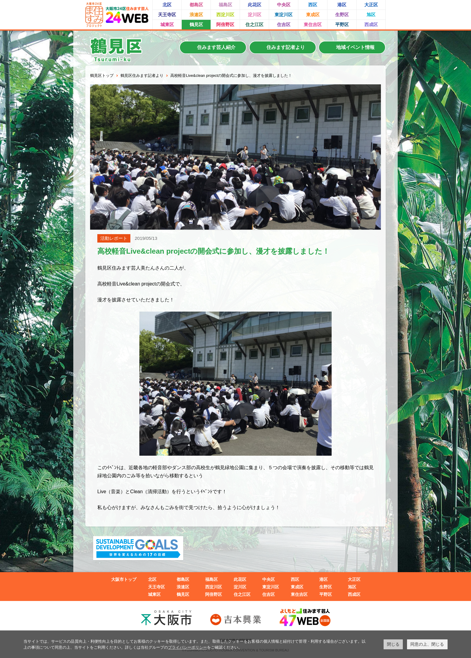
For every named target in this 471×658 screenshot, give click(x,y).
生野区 (342, 14)
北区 (167, 4)
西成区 (371, 24)
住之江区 (254, 24)
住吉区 (283, 24)
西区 (312, 4)
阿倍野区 (225, 24)
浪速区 (196, 14)
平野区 (342, 24)
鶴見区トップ (102, 75)
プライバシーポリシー (187, 647)
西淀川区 (225, 14)
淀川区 (254, 14)
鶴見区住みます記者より (141, 75)
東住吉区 (313, 24)
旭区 (370, 14)
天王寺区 (167, 14)
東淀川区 (284, 14)
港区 (341, 4)
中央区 (283, 4)
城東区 (167, 24)
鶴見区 (196, 24)
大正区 (371, 4)
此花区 (254, 4)
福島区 (225, 4)
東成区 (313, 14)
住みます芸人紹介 (216, 47)
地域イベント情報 (355, 47)
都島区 (196, 4)
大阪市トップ (123, 579)
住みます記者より (285, 47)
